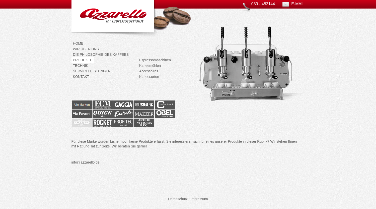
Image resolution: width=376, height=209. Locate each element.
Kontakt (81, 77)
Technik (80, 66)
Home (78, 43)
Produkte (83, 60)
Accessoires (148, 71)
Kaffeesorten (149, 77)
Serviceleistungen (92, 71)
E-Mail (298, 4)
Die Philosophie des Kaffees (101, 55)
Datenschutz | (178, 199)
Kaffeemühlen (150, 66)
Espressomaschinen (155, 60)
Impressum (199, 199)
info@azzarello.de (85, 162)
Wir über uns (86, 49)
